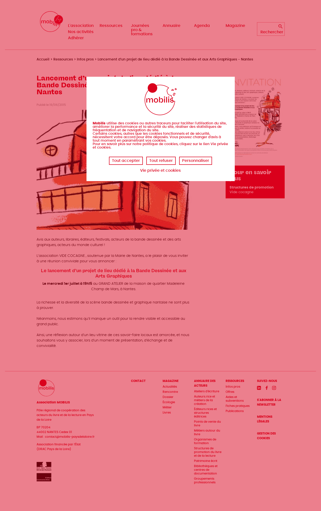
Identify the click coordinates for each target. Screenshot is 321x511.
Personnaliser (195, 161)
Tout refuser (161, 161)
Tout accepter (126, 161)
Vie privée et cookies (160, 170)
